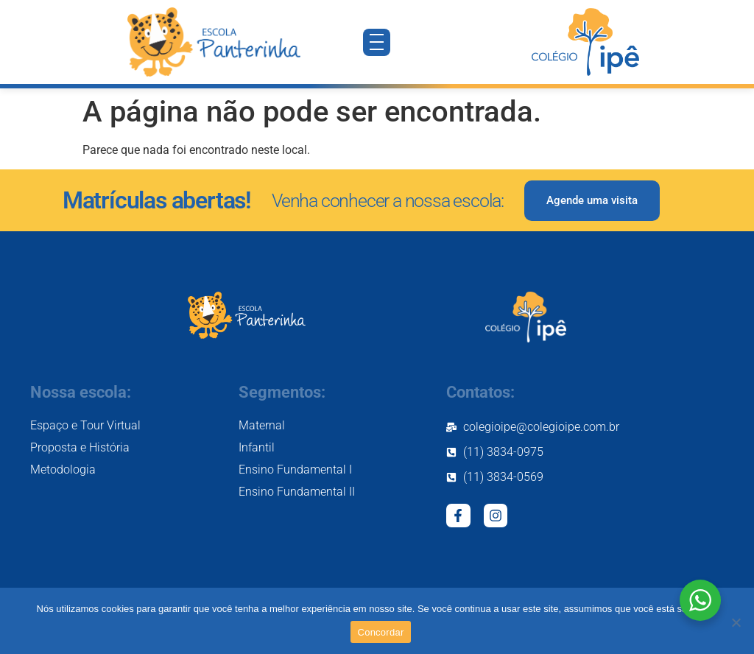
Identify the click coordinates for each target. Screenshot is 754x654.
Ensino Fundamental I (295, 470)
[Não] (735, 622)
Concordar (381, 632)
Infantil (257, 447)
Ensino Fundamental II (297, 492)
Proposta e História (80, 447)
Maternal (262, 425)
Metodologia (63, 470)
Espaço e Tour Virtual (85, 425)
